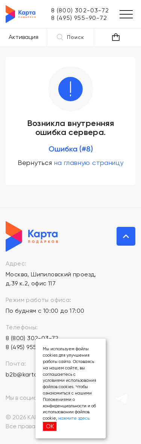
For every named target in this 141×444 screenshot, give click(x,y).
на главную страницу (89, 162)
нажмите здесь (73, 418)
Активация (23, 36)
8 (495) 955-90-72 (31, 347)
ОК (50, 426)
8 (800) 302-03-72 (32, 338)
